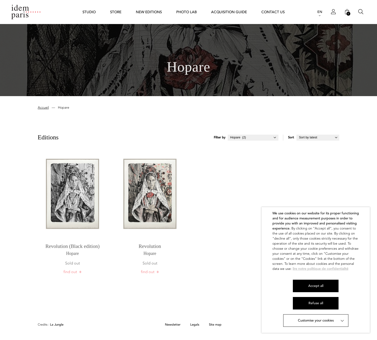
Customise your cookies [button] (316, 320)
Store (115, 12)
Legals (194, 324)
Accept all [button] (315, 286)
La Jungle (50, 324)
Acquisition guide (229, 12)
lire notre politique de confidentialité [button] (320, 268)
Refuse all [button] (315, 303)
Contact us (273, 12)
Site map (215, 324)
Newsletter (173, 324)
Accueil (43, 108)
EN (319, 12)
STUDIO (89, 12)
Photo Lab (186, 12)
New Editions (149, 12)
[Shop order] (317, 138)
